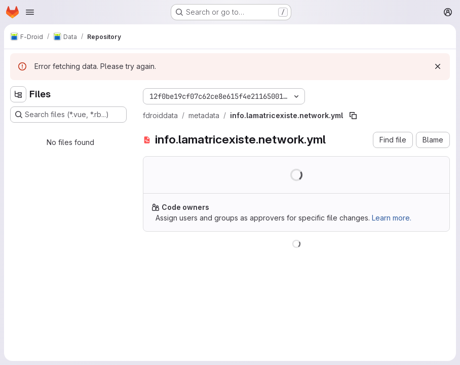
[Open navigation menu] (30, 12)
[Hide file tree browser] (18, 94)
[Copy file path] (353, 115)
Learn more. (391, 217)
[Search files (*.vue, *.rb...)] (68, 114)
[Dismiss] (438, 66)
